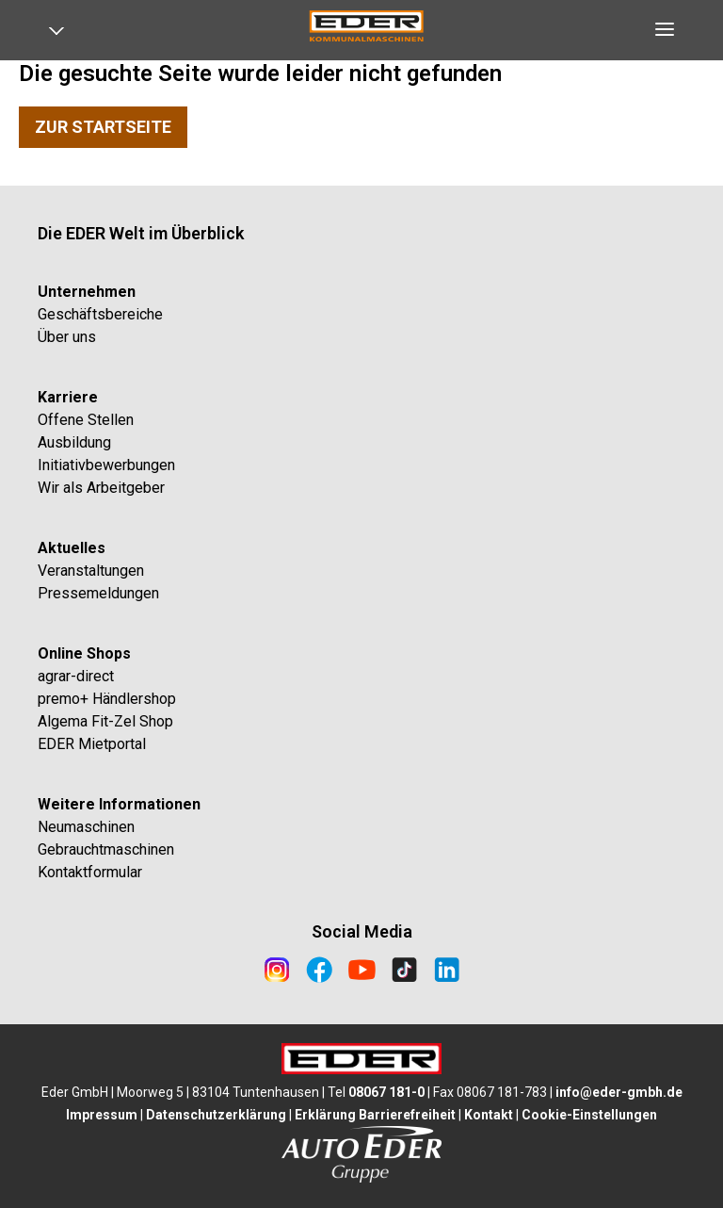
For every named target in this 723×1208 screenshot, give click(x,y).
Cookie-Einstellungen (589, 1114)
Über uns (67, 337)
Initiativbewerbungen (106, 465)
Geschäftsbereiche (100, 314)
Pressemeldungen (98, 593)
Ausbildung (74, 442)
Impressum (101, 1114)
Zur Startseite (103, 127)
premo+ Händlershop (107, 699)
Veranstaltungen (91, 571)
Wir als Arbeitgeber (101, 488)
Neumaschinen (86, 827)
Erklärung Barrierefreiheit (375, 1114)
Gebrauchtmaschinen (106, 849)
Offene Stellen (86, 420)
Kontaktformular (90, 872)
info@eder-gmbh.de (619, 1092)
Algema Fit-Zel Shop (105, 721)
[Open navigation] (63, 34)
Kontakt (488, 1114)
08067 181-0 (386, 1092)
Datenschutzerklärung (216, 1114)
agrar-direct (76, 676)
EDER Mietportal (92, 744)
